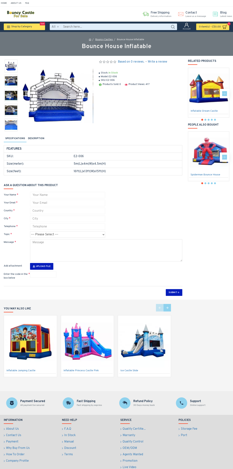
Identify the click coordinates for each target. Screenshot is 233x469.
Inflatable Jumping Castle (20, 363)
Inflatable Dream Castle (204, 111)
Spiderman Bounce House (205, 174)
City (6, 213)
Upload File (42, 259)
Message (9, 237)
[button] (224, 93)
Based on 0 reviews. (131, 62)
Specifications (15, 138)
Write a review (157, 62)
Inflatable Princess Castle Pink (81, 363)
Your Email (9, 198)
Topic (7, 229)
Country (8, 206)
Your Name (10, 190)
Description (36, 138)
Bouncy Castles (104, 39)
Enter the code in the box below (16, 269)
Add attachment (13, 258)
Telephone (10, 221)
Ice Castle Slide (129, 363)
